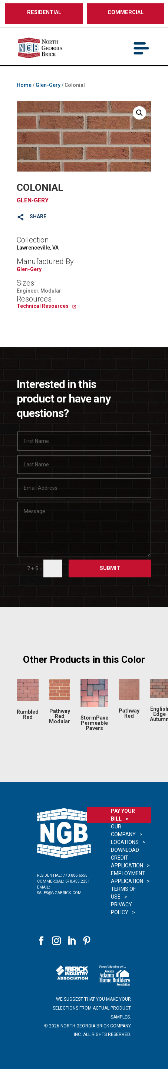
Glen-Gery (48, 85)
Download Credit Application (127, 857)
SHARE (38, 216)
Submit (110, 568)
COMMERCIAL (126, 12)
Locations (125, 842)
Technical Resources (43, 306)
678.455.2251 (77, 881)
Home (24, 85)
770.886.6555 (75, 875)
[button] (139, 113)
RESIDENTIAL (44, 12)
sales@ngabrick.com (59, 892)
